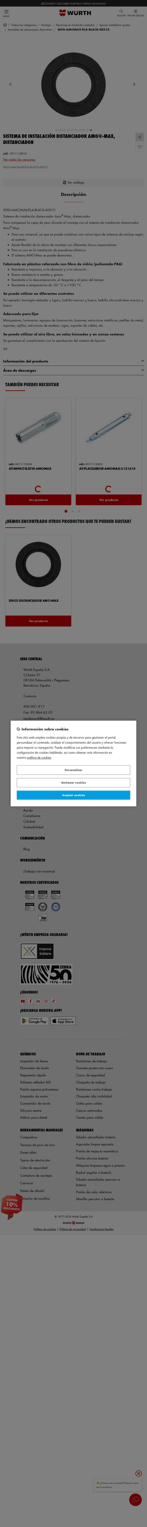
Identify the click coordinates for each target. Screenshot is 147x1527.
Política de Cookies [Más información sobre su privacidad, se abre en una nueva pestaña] (39, 758)
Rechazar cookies (73, 782)
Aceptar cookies (73, 795)
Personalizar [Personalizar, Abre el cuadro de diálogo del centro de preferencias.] (73, 770)
